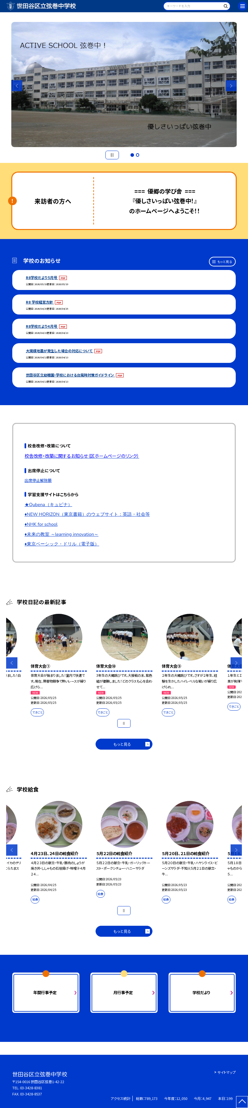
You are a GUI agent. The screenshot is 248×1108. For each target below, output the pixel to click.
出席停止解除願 (38, 480)
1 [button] (132, 154)
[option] (124, 84)
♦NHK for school (41, 524)
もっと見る (224, 261)
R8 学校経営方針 (40, 301)
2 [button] (137, 154)
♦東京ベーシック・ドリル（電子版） (62, 544)
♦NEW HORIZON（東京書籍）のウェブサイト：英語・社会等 (87, 514)
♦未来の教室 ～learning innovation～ (61, 534)
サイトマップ (226, 1072)
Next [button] (231, 86)
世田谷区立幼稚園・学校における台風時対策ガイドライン (70, 374)
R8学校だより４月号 (42, 326)
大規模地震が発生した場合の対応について (59, 350)
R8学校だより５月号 (42, 277)
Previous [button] (17, 86)
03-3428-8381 (31, 1087)
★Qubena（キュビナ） (48, 505)
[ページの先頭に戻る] (242, 1102)
